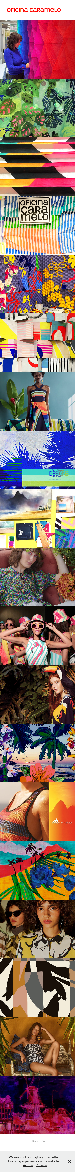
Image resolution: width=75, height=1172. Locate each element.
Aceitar (28, 1165)
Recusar (41, 1165)
